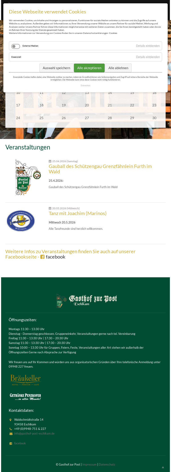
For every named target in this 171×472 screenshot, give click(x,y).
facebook (55, 257)
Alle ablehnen (118, 68)
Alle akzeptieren (89, 68)
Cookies (113, 33)
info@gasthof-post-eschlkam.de (34, 433)
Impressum (89, 464)
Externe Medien (30, 45)
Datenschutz (107, 464)
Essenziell (16, 57)
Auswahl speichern (56, 68)
